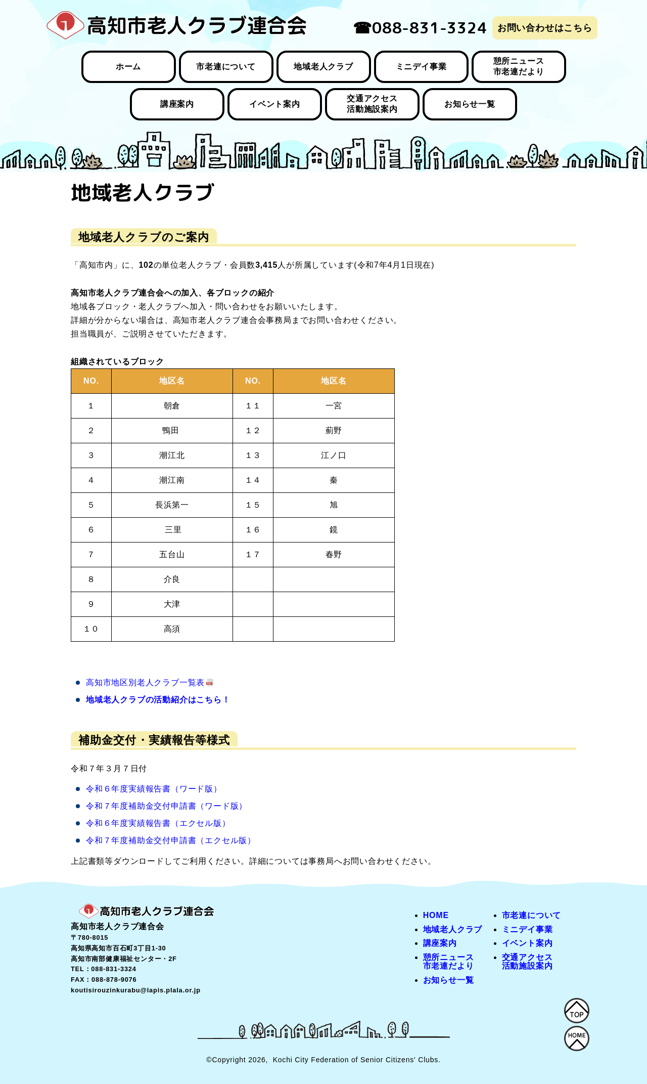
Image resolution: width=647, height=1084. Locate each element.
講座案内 (177, 104)
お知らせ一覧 (469, 104)
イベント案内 (274, 104)
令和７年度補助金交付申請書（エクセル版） (171, 840)
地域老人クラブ (323, 66)
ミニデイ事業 (421, 66)
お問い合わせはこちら (544, 28)
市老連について (226, 66)
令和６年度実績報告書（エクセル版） (158, 823)
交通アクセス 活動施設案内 (372, 103)
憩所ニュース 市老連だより (518, 66)
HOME (436, 915)
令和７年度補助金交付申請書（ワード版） (166, 806)
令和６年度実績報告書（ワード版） (154, 788)
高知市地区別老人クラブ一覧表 (145, 682)
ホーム (128, 66)
